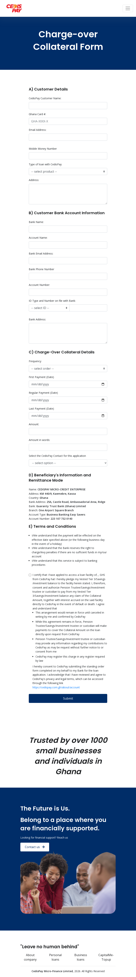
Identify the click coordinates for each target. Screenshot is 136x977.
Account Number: (39, 285)
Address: (34, 180)
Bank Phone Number (41, 269)
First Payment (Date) (41, 377)
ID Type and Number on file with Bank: (52, 300)
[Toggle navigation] (128, 8)
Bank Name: (36, 222)
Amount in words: (39, 440)
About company (30, 957)
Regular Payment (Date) (43, 392)
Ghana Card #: (37, 114)
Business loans (80, 957)
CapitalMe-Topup (106, 957)
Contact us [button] (35, 847)
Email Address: (37, 130)
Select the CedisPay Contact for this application (57, 456)
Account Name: (38, 237)
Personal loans (55, 957)
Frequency (35, 361)
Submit (68, 698)
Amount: (34, 424)
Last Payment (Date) (41, 408)
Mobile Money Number (43, 148)
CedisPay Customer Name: (45, 98)
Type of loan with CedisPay (45, 164)
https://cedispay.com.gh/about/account (56, 687)
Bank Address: (37, 319)
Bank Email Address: (41, 253)
